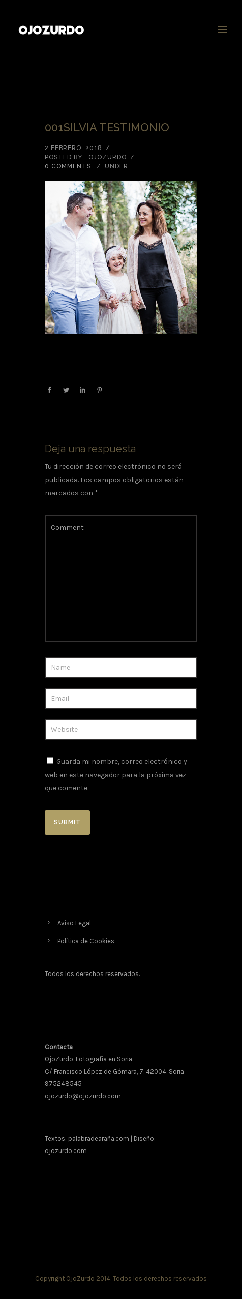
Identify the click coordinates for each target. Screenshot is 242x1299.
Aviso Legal (74, 923)
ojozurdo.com (66, 1151)
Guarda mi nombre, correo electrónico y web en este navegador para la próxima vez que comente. (116, 774)
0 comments (68, 166)
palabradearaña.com (98, 1138)
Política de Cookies (85, 941)
